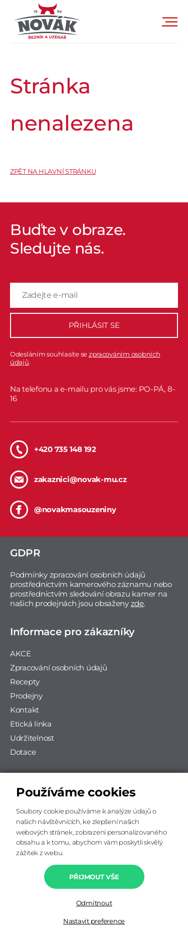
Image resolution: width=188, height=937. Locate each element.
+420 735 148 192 (53, 449)
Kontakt (24, 710)
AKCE (20, 653)
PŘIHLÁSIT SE (94, 325)
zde (137, 603)
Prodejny (26, 695)
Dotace (23, 752)
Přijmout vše (94, 877)
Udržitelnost (32, 738)
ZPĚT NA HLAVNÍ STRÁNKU (53, 171)
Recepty (25, 681)
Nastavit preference (94, 921)
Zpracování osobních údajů (58, 667)
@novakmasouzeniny (63, 510)
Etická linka (31, 724)
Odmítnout (94, 903)
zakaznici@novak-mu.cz (68, 480)
